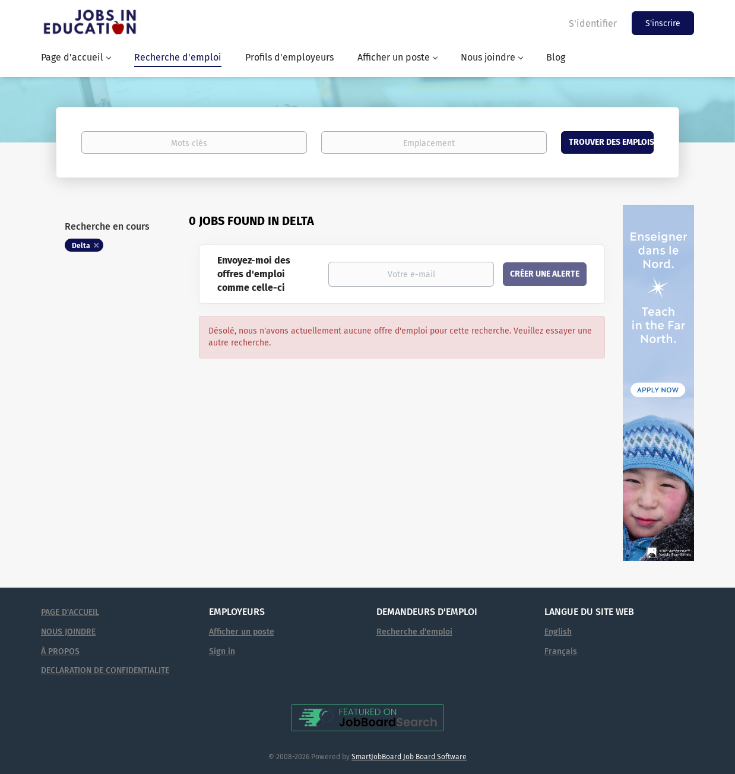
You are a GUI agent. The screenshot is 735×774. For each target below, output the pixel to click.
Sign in (222, 651)
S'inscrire (662, 23)
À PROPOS (60, 651)
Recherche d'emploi (414, 632)
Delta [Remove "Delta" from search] (81, 246)
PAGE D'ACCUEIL (70, 612)
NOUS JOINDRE (68, 632)
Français (560, 651)
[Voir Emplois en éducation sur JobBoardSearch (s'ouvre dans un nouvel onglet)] (367, 717)
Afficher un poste (241, 632)
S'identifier (593, 23)
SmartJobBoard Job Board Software (409, 757)
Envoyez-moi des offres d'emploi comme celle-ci (253, 274)
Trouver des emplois (611, 142)
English (558, 632)
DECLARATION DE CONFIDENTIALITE (105, 670)
